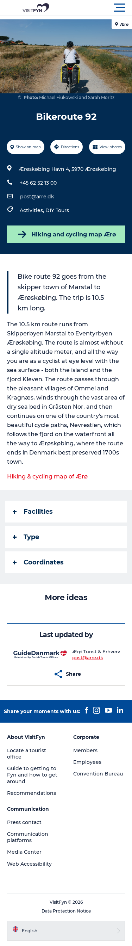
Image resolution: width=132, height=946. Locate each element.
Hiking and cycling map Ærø (66, 234)
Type (26, 537)
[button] (97, 8)
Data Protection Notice (66, 911)
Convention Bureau (98, 774)
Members (85, 750)
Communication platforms (27, 837)
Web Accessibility (29, 864)
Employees (87, 762)
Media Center (24, 852)
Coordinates (38, 562)
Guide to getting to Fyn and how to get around (32, 774)
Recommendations (31, 793)
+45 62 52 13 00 (38, 183)
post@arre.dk (37, 196)
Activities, (32, 210)
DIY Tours (57, 210)
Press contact (24, 822)
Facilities (33, 511)
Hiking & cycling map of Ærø (47, 476)
